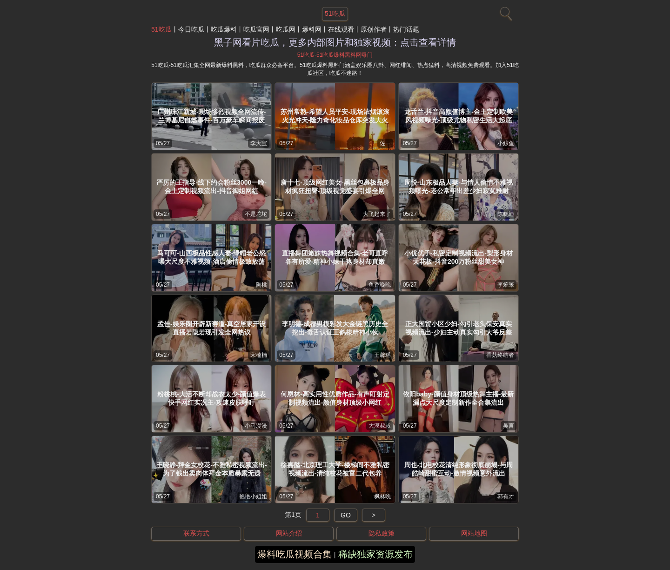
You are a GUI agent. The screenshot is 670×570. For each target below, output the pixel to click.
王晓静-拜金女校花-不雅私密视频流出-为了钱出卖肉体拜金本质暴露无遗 (211, 469)
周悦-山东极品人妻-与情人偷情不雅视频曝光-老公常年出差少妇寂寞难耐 (458, 186)
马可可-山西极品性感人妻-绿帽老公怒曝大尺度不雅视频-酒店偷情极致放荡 (211, 257)
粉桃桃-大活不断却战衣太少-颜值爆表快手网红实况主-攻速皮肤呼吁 (211, 398)
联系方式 (196, 533)
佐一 (385, 143)
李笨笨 (505, 285)
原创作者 (374, 29)
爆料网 (312, 29)
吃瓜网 (285, 29)
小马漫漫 (256, 425)
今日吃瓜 (191, 29)
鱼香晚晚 (379, 285)
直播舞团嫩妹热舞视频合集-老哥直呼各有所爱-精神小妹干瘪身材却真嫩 (335, 257)
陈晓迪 (505, 214)
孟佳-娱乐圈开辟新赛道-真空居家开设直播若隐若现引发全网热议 (211, 328)
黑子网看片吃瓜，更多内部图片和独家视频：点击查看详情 (335, 42)
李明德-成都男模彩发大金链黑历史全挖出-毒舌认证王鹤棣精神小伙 (335, 328)
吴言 (508, 425)
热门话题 (406, 29)
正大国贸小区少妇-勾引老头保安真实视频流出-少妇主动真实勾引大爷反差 (458, 328)
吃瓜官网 (256, 29)
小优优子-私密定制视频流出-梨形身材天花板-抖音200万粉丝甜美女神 (458, 257)
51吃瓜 (161, 29)
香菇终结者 (500, 355)
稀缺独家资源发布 (375, 554)
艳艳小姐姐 (253, 496)
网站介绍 (289, 533)
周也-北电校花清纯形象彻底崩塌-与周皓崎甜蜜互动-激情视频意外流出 (458, 469)
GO (346, 515)
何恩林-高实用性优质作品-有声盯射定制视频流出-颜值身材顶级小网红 (335, 398)
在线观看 (341, 29)
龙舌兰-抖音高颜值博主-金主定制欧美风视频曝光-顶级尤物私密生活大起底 (458, 116)
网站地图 (474, 533)
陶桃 (261, 285)
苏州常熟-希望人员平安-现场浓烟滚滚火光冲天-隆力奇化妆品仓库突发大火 (335, 116)
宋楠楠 (258, 355)
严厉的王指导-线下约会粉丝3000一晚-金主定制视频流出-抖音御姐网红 (211, 186)
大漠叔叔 (379, 425)
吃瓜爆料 (224, 29)
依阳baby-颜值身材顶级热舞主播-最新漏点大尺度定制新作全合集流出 (458, 398)
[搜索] (504, 11)
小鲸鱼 (505, 143)
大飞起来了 (377, 214)
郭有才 (505, 496)
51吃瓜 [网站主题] (335, 13)
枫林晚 (382, 496)
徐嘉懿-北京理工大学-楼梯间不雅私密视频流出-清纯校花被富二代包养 (335, 469)
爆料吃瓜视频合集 (294, 554)
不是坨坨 (256, 214)
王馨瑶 (382, 355)
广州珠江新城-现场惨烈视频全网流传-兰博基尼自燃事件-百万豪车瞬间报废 (211, 116)
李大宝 (258, 143)
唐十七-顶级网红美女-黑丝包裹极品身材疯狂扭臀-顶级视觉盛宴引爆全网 (335, 186)
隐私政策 (381, 533)
